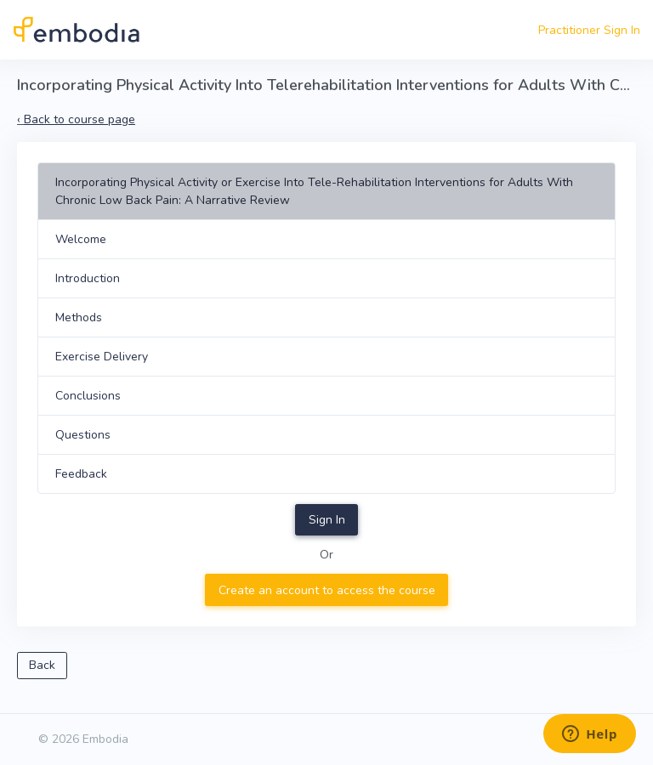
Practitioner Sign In (589, 30)
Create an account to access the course (327, 590)
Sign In (327, 520)
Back (42, 665)
